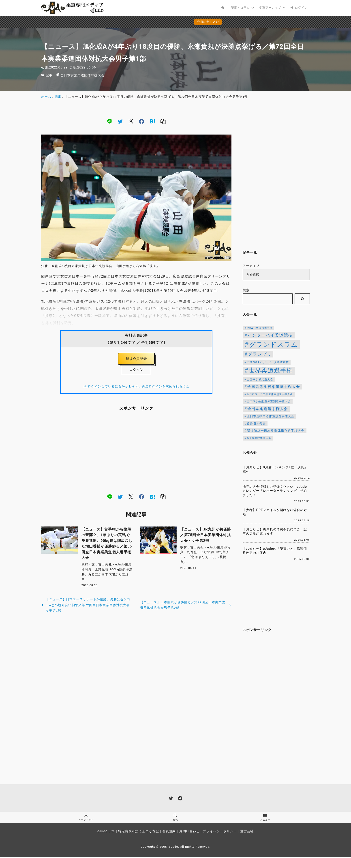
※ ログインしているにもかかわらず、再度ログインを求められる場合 (136, 388)
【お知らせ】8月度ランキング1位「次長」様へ (275, 469)
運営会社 (247, 832)
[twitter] (120, 121)
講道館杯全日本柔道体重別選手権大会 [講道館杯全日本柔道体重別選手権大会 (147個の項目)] (276, 430)
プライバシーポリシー (220, 832)
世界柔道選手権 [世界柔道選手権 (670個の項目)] (271, 370)
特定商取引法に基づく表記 (138, 832)
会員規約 (169, 832)
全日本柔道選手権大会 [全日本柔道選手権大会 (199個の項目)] (267, 409)
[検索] (302, 298)
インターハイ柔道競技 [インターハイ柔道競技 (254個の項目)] (270, 335)
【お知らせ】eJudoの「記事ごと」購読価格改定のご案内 (275, 551)
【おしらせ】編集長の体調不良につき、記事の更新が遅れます (275, 531)
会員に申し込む (176, 22)
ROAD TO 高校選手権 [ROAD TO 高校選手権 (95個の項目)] (259, 327)
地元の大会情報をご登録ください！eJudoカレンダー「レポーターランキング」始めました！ (275, 491)
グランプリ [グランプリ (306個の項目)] (260, 354)
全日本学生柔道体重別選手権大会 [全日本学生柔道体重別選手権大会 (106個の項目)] (269, 401)
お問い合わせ (189, 832)
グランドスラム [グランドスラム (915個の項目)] (273, 344)
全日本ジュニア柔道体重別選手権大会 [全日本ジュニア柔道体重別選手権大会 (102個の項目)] (270, 394)
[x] (130, 121)
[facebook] (141, 121)
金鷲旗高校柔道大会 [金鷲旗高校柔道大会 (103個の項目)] (259, 438)
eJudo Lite (106, 832)
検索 (246, 290)
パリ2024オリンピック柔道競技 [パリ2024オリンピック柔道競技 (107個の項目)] (268, 362)
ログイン (136, 371)
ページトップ (86, 818)
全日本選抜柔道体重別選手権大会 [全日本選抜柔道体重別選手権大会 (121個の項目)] (270, 416)
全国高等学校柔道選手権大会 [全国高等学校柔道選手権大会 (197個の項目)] (273, 386)
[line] (109, 121)
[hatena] (152, 121)
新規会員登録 (136, 359)
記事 (49, 75)
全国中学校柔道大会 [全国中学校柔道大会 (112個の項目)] (260, 379)
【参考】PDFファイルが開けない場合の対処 (275, 512)
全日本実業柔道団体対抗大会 (82, 75)
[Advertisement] (136, 453)
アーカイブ (251, 266)
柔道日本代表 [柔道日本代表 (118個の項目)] (256, 423)
